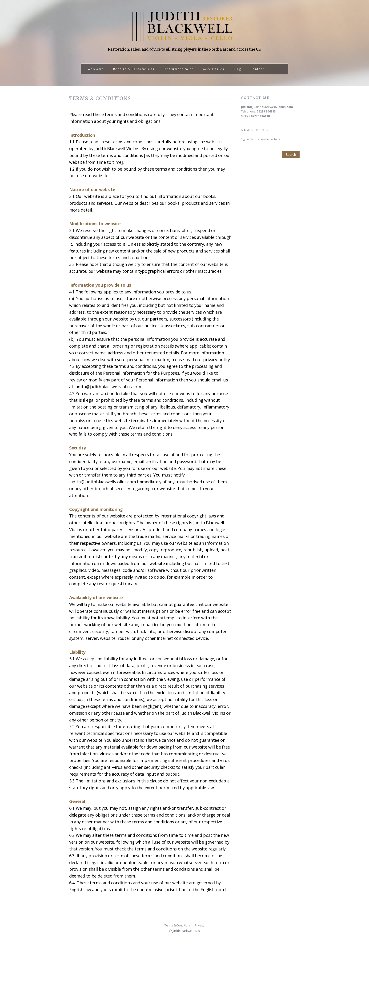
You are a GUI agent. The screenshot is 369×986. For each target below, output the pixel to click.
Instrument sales (179, 69)
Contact (257, 69)
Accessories (213, 69)
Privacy (200, 925)
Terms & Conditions (177, 925)
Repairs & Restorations (133, 69)
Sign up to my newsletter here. (261, 139)
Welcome (96, 69)
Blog (237, 69)
